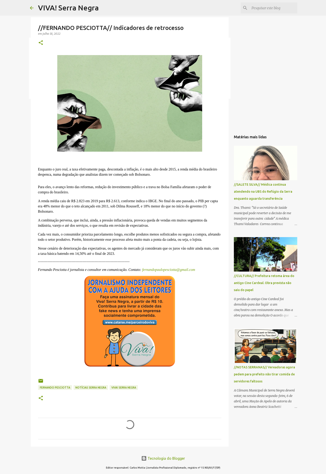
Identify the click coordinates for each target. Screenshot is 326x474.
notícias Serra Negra (90, 387)
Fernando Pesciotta (55, 387)
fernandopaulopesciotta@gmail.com (168, 270)
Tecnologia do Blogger (163, 458)
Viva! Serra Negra (123, 387)
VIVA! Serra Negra (68, 8)
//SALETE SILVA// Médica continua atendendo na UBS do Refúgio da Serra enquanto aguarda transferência (263, 191)
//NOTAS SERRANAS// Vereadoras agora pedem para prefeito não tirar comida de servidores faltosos (264, 374)
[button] (40, 43)
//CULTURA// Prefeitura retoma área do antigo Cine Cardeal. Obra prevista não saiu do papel (264, 283)
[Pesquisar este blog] (273, 7)
